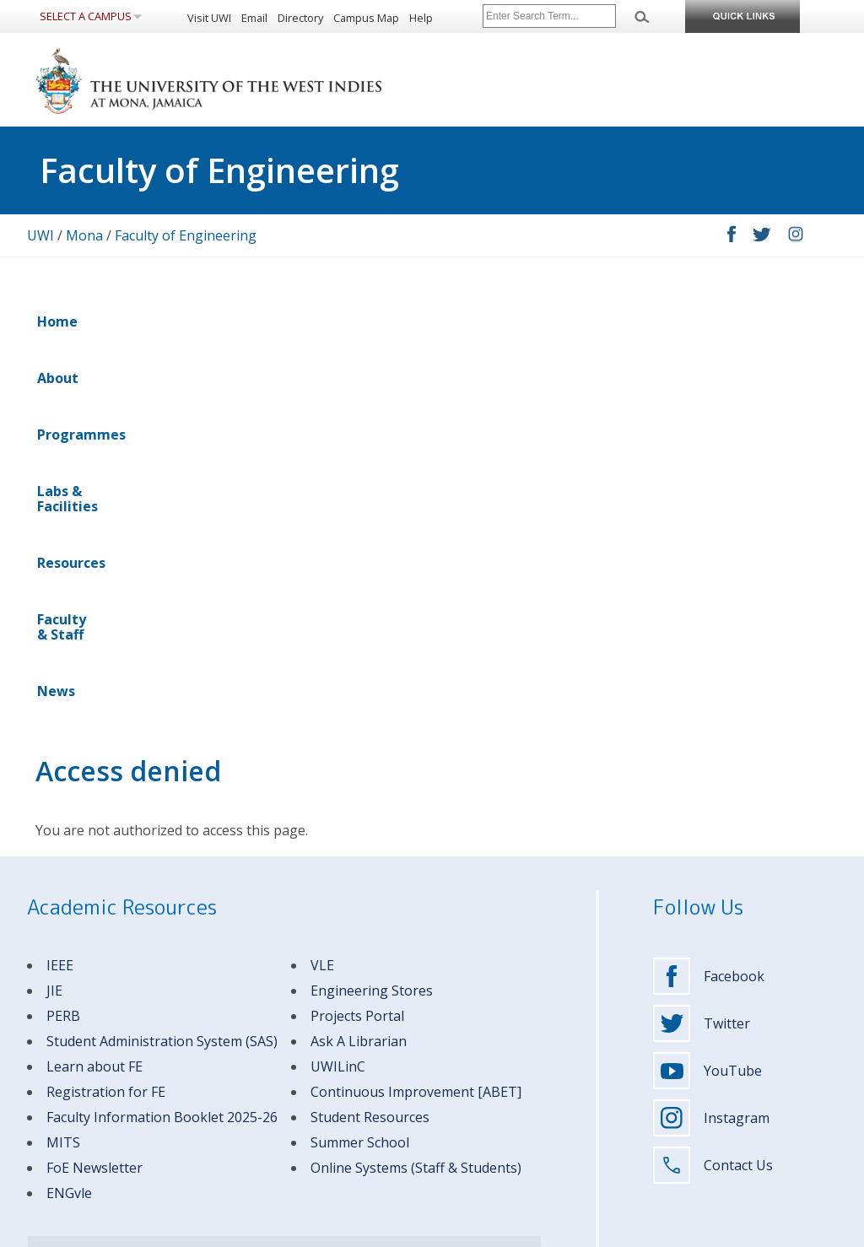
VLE (322, 595)
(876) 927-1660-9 (172, 1057)
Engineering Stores (371, 621)
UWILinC (337, 697)
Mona (84, 235)
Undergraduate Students (298, 1003)
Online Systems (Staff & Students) (415, 798)
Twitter (701, 653)
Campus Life (470, 1072)
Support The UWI (481, 1117)
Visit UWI (209, 17)
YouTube (707, 701)
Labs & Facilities (322, 321)
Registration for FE (105, 722)
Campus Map (366, 17)
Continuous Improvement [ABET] (415, 722)
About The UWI (477, 1003)
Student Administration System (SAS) (162, 671)
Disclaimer (174, 1231)
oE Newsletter (98, 798)
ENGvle (69, 823)
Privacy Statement (253, 1231)
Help (421, 17)
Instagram (711, 748)
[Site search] (549, 16)
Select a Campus (86, 16)
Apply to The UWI (482, 1026)
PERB (63, 646)
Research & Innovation (494, 1095)
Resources (431, 321)
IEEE (59, 595)
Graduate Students (283, 1026)
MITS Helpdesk (265, 959)
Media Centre (473, 1140)
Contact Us (713, 795)
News (624, 321)
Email (254, 17)
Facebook (708, 606)
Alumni (255, 1072)
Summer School (359, 773)
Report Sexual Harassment (504, 1163)
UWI (40, 235)
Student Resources (369, 747)
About (118, 321)
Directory (300, 17)
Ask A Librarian (358, 671)
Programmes (203, 321)
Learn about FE (94, 697)
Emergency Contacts (75, 959)
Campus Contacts (177, 959)
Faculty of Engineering (185, 235)
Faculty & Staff (535, 321)
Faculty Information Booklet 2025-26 (162, 747)
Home (57, 321)
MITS (63, 773)
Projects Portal (357, 646)
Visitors (256, 1095)
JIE (54, 621)
